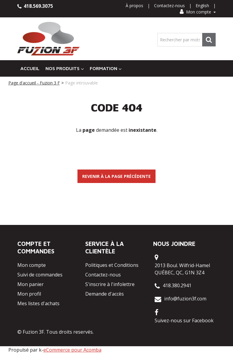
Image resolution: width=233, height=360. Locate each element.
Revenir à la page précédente (116, 176)
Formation (105, 68)
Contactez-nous (169, 5)
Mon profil (29, 294)
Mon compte (198, 12)
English (202, 5)
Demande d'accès (104, 294)
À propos (134, 5)
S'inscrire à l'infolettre (110, 284)
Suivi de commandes (40, 274)
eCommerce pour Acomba (72, 350)
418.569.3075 (35, 6)
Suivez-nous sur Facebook (184, 320)
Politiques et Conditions (111, 265)
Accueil (29, 68)
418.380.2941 (177, 285)
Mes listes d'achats (38, 303)
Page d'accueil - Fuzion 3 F (34, 83)
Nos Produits (64, 68)
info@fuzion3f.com (185, 298)
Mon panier (30, 284)
